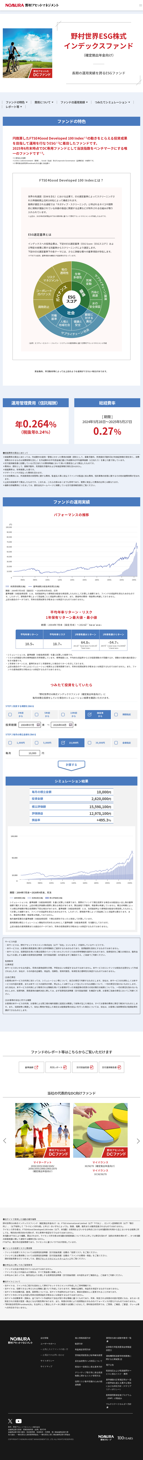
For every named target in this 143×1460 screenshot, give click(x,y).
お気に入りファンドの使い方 (55, 1349)
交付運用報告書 (111, 1067)
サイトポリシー (47, 1361)
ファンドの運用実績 (72, 102)
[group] (42, 1137)
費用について (42, 102)
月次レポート (58, 1067)
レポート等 (12, 106)
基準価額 (31, 1067)
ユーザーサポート (48, 1344)
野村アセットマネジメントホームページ (53, 1258)
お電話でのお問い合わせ (53, 1355)
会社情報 (44, 1338)
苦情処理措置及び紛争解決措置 (88, 1355)
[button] (6, 1141)
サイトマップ (46, 1366)
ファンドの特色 (15, 102)
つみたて (111, 102)
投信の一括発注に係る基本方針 (88, 1367)
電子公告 (110, 1365)
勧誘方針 (79, 1344)
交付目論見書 (85, 1067)
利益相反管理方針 (83, 1349)
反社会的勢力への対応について (88, 1361)
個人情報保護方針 (83, 1338)
